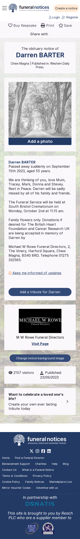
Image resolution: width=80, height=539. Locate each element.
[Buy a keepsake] (22, 25)
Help (55, 463)
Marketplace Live (60, 481)
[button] (66, 8)
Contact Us (9, 469)
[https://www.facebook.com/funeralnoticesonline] (43, 451)
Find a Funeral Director (29, 457)
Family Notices (34, 481)
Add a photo (40, 141)
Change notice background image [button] (40, 358)
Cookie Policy (11, 481)
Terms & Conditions (15, 475)
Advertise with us (47, 487)
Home (6, 457)
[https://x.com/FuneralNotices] (31, 451)
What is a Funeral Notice (38, 469)
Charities (41, 463)
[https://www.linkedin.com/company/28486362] (49, 451)
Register (70, 17)
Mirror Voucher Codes (16, 487)
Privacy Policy (42, 475)
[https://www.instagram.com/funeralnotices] (37, 451)
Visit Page (40, 344)
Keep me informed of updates (35, 273)
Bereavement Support (16, 463)
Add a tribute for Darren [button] (40, 292)
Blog (66, 463)
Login (54, 17)
